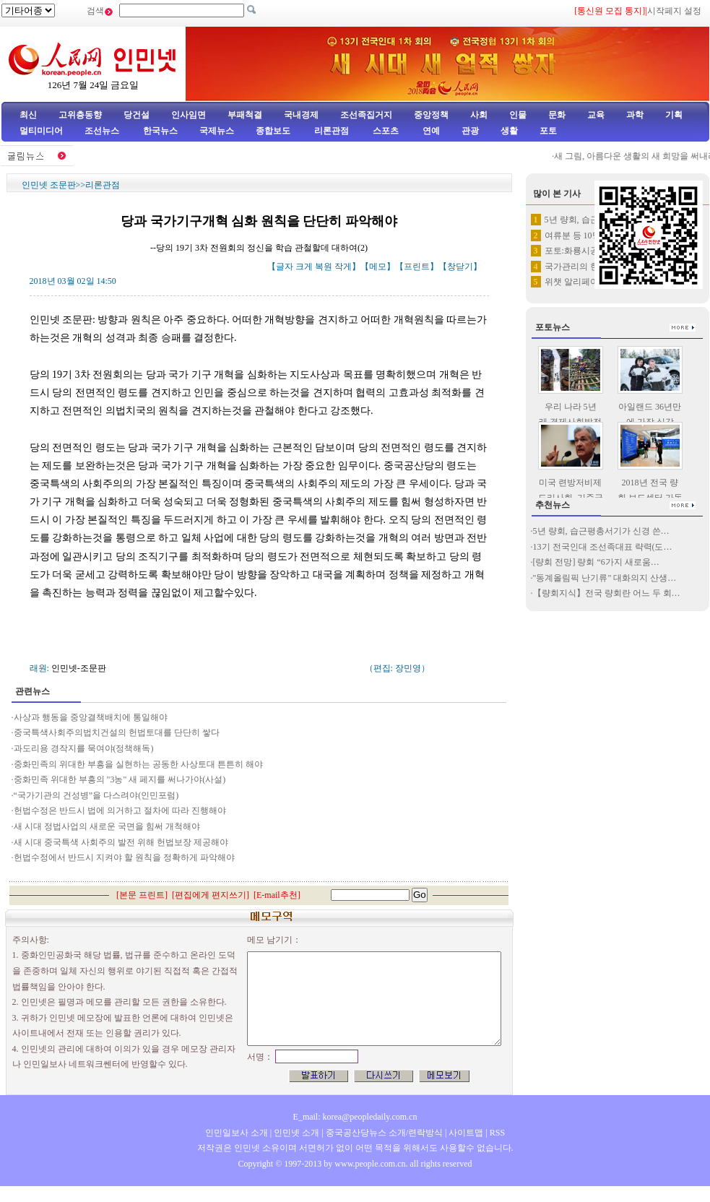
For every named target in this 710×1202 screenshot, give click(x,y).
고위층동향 (80, 115)
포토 (548, 131)
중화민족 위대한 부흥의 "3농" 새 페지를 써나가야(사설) (121, 779)
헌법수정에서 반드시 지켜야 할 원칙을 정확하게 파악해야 (124, 857)
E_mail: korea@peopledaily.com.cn (355, 1117)
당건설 (137, 115)
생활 (509, 131)
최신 (28, 115)
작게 (343, 266)
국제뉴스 (216, 131)
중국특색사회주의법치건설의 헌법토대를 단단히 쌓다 (117, 732)
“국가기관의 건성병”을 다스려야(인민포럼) (97, 795)
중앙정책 (431, 115)
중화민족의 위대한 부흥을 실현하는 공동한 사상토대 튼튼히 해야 (138, 764)
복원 (323, 266)
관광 (470, 131)
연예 (430, 131)
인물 (518, 115)
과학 (635, 115)
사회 (479, 115)
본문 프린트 (142, 895)
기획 (674, 115)
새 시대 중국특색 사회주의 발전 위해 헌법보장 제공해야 (121, 842)
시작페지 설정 (674, 11)
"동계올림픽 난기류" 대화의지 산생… (605, 578)
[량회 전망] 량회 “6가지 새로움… (596, 562)
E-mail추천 (277, 895)
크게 (304, 266)
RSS (497, 1133)
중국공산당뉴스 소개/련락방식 (384, 1133)
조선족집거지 (366, 115)
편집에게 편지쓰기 (210, 895)
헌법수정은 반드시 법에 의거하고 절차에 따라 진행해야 (120, 810)
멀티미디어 (41, 131)
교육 (596, 115)
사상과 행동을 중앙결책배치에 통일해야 (91, 717)
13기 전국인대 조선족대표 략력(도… (602, 547)
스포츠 (385, 131)
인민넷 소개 (295, 1133)
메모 (377, 266)
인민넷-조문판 (78, 668)
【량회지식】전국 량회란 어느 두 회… (606, 593)
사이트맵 (466, 1133)
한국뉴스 (160, 131)
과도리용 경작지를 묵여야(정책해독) (84, 748)
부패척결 (245, 115)
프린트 (417, 266)
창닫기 (460, 266)
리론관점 (331, 131)
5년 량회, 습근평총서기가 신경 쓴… (601, 531)
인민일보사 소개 (236, 1133)
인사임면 (188, 115)
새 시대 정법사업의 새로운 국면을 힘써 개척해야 (107, 826)
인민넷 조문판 (49, 185)
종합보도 (273, 131)
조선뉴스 (103, 131)
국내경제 (301, 115)
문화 (557, 115)
